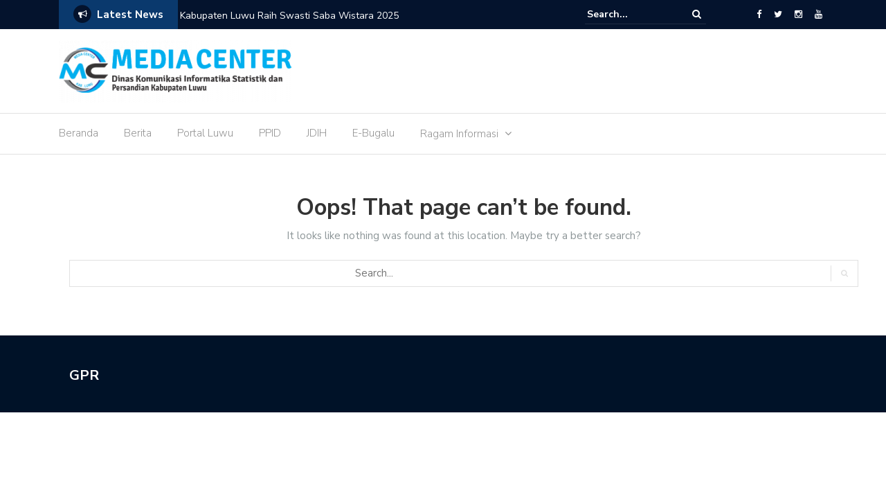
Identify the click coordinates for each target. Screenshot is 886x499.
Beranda (78, 133)
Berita (138, 133)
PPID (270, 133)
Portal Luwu (205, 133)
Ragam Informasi (459, 134)
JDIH (317, 133)
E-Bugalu (373, 133)
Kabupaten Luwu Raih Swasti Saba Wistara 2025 (289, 15)
